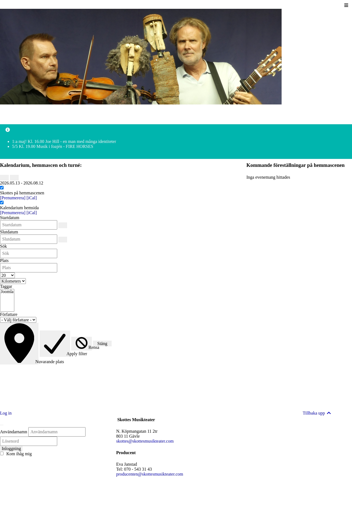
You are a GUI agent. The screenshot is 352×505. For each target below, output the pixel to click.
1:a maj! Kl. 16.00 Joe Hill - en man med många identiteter (64, 141)
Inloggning (11, 448)
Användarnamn (13, 431)
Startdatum (9, 217)
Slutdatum (9, 232)
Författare (8, 314)
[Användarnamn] (57, 432)
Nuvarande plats (21, 361)
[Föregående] (4, 178)
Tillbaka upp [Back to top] (317, 413)
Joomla (7, 292)
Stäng (102, 343)
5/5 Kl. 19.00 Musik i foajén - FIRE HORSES (52, 146)
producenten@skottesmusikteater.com (149, 474)
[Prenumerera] (13, 197)
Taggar (6, 286)
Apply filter (57, 354)
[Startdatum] (62, 225)
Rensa (84, 347)
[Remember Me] (2, 453)
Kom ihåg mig (16, 453)
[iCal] (31, 197)
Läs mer (7, 403)
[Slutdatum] (62, 239)
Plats (4, 260)
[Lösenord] (28, 441)
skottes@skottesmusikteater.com (145, 441)
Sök (3, 246)
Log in (6, 413)
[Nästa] (14, 178)
